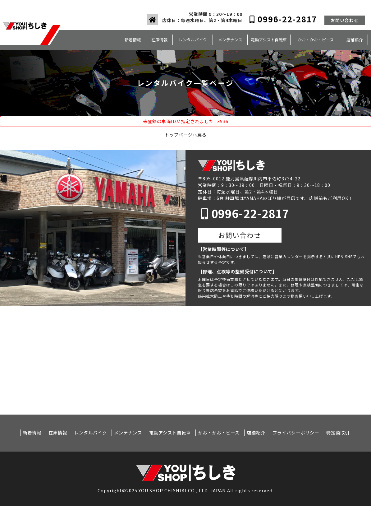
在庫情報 (159, 40)
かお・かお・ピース (316, 40)
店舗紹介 (354, 40)
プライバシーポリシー (296, 432)
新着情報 (133, 40)
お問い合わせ (345, 20)
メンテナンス (230, 40)
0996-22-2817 (283, 19)
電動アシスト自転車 (269, 40)
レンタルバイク (193, 40)
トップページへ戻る (186, 134)
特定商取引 (338, 432)
